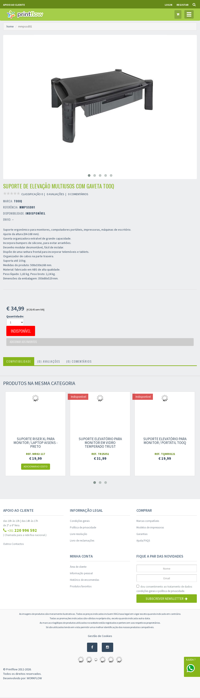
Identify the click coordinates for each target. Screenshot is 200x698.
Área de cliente (78, 567)
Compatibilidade (18, 362)
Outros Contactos (13, 544)
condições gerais (146, 591)
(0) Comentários (79, 362)
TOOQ (18, 201)
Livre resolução (78, 534)
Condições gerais (80, 521)
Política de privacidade (83, 528)
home (10, 26)
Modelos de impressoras (150, 528)
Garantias (141, 534)
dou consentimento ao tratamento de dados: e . (164, 589)
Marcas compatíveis (147, 521)
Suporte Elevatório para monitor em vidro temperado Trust (100, 443)
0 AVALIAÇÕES (55, 194)
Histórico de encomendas (84, 580)
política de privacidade (171, 591)
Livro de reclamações (82, 541)
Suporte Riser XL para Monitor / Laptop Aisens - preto (36, 443)
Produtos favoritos (80, 587)
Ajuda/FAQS (143, 541)
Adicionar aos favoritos (24, 342)
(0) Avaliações (48, 362)
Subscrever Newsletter (167, 599)
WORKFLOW (34, 679)
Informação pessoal (81, 574)
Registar (182, 4)
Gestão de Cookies (100, 636)
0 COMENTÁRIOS (78, 194)
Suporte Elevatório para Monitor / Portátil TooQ (164, 441)
